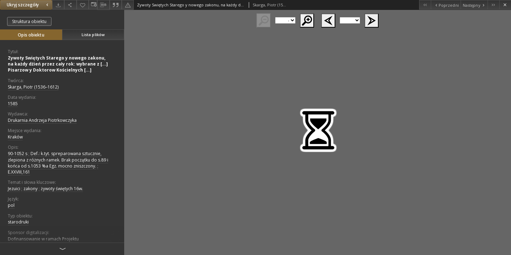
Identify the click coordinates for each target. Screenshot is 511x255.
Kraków (15, 137)
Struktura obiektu (29, 21)
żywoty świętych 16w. (62, 189)
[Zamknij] (505, 5)
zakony (30, 189)
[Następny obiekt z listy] (474, 5)
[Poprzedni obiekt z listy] (445, 5)
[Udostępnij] (70, 5)
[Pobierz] (58, 5)
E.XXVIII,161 (19, 172)
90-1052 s (17, 154)
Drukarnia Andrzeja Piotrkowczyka (42, 120)
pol (11, 205)
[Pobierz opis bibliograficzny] (103, 5)
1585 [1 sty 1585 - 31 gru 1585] (13, 104)
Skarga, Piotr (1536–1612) (33, 87)
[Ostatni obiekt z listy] (493, 5)
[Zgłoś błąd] (128, 5)
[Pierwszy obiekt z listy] (425, 5)
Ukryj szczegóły (28, 5)
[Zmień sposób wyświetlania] (93, 5)
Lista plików (93, 34)
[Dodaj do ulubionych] (83, 5)
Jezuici (14, 189)
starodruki (18, 222)
